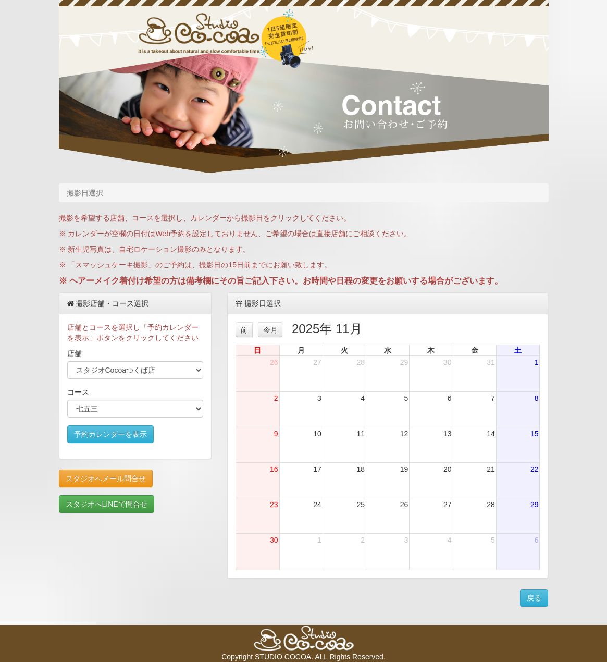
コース (78, 392)
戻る (534, 598)
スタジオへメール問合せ (106, 478)
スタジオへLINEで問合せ (106, 504)
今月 (270, 330)
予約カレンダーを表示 (110, 434)
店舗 (74, 353)
